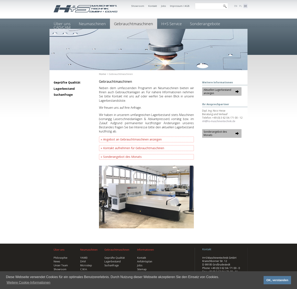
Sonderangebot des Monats (122, 157)
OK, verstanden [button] (277, 280)
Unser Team (61, 265)
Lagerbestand (64, 89)
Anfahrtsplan (144, 261)
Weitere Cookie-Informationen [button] (28, 282)
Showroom (137, 5)
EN (235, 5)
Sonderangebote (205, 23)
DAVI (83, 261)
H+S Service (171, 23)
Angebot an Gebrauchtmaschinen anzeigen (132, 139)
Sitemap (142, 269)
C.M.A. (83, 269)
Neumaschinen (92, 23)
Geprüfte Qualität (67, 82)
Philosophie (60, 258)
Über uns (59, 249)
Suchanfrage (63, 95)
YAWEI (83, 258)
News (57, 261)
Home (102, 73)
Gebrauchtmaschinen (133, 23)
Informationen (145, 249)
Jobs (163, 5)
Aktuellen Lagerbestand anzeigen (217, 91)
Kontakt (152, 5)
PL (240, 5)
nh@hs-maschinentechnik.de (218, 121)
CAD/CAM (62, 27)
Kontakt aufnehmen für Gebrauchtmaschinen (133, 148)
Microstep (86, 265)
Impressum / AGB (180, 5)
